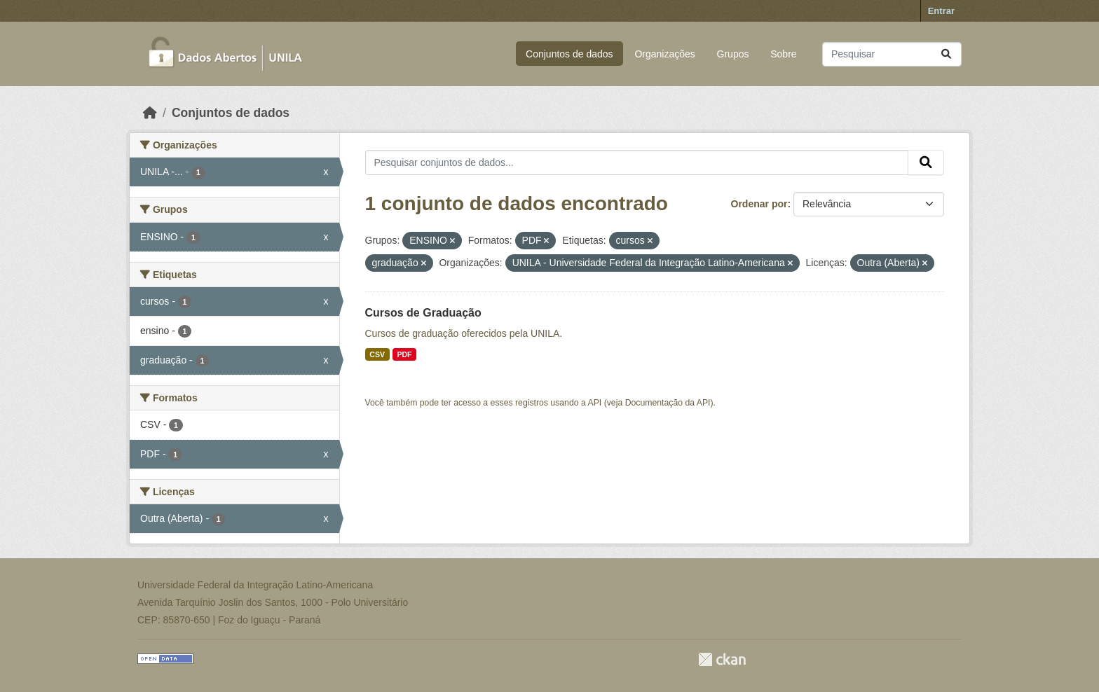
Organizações (664, 54)
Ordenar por (759, 203)
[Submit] (946, 54)
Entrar (941, 11)
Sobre (783, 54)
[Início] (150, 113)
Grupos (733, 54)
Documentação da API (668, 403)
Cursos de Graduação (423, 313)
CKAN (722, 659)
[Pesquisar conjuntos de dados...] (892, 54)
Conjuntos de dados (569, 54)
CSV (377, 354)
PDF (404, 354)
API (595, 403)
